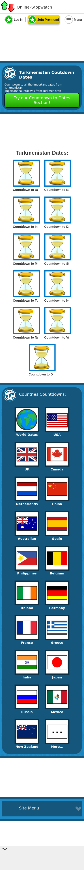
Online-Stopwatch (34, 7)
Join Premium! (48, 19)
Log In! (19, 19)
